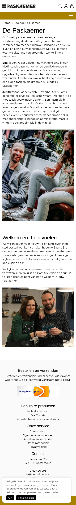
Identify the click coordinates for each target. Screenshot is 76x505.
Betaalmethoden (38, 443)
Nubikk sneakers (38, 411)
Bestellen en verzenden (38, 439)
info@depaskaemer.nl (38, 474)
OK (10, 497)
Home (6, 22)
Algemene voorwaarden (38, 435)
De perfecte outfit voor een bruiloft (38, 419)
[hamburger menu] (70, 15)
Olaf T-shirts (38, 415)
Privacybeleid (26, 497)
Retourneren (38, 431)
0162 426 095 (38, 470)
